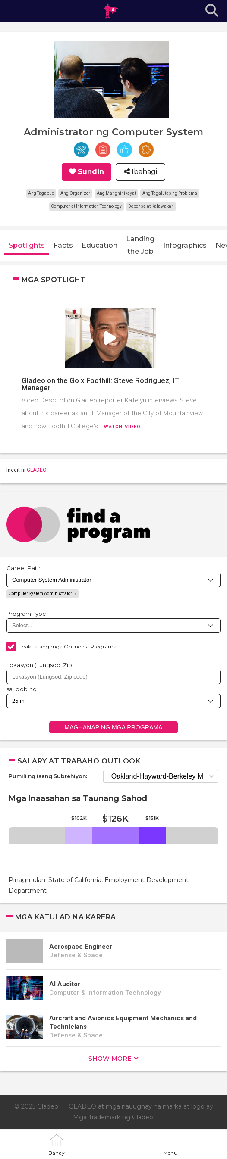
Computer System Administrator (40, 593)
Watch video (122, 427)
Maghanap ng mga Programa (113, 727)
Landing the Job (140, 245)
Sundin (91, 172)
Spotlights (27, 245)
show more (110, 1058)
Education (99, 245)
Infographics (185, 245)
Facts (63, 245)
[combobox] (113, 677)
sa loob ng (21, 688)
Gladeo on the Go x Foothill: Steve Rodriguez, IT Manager (101, 384)
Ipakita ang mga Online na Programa (68, 646)
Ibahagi (143, 172)
